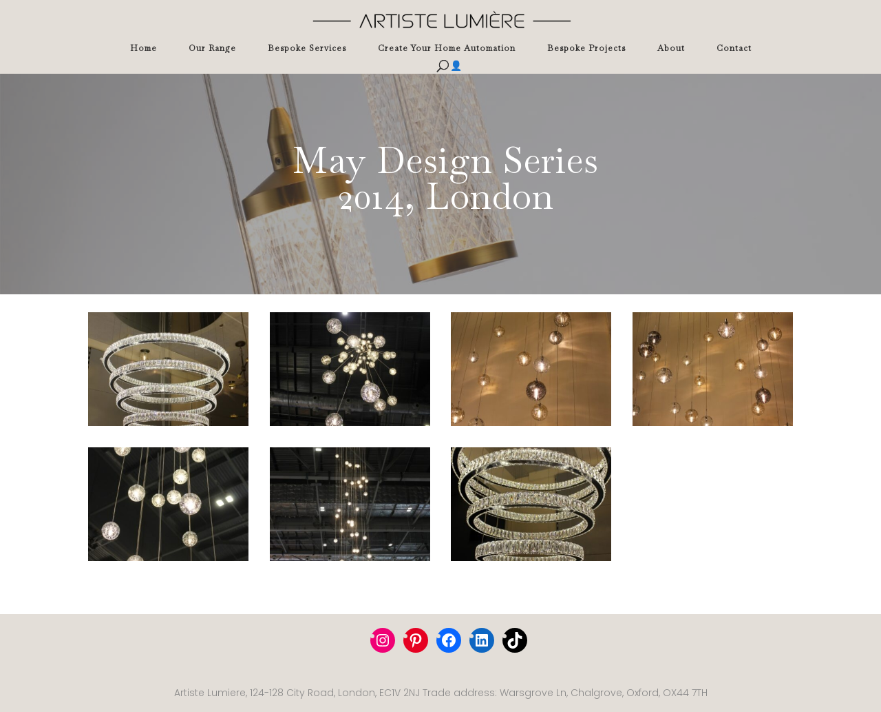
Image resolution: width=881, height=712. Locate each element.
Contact (734, 48)
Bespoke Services (307, 48)
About (671, 48)
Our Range (212, 48)
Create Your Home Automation (447, 48)
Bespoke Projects (586, 48)
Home (143, 48)
